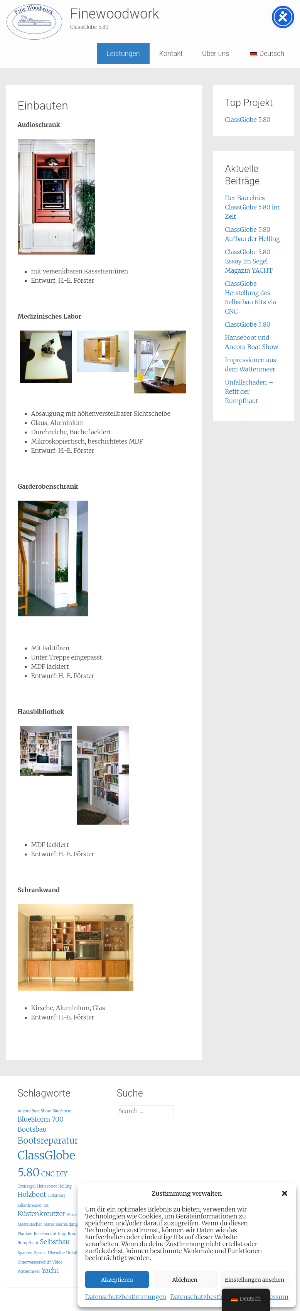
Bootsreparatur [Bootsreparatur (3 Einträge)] (48, 1140)
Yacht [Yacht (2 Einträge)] (50, 1270)
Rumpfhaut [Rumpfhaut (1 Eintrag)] (28, 1242)
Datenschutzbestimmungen (126, 1297)
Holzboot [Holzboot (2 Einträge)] (32, 1194)
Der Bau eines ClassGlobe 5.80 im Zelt (252, 207)
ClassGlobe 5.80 (247, 119)
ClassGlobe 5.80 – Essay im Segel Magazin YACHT (250, 261)
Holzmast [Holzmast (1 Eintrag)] (56, 1195)
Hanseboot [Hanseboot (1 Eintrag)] (47, 1186)
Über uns (215, 53)
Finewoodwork (114, 14)
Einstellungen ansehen (254, 1279)
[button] (284, 1193)
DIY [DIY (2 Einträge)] (61, 1174)
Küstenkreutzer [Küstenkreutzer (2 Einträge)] (42, 1214)
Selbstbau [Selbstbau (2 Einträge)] (55, 1242)
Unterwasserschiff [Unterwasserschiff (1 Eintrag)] (34, 1262)
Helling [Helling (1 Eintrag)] (64, 1186)
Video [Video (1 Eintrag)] (57, 1262)
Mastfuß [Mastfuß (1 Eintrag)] (75, 1214)
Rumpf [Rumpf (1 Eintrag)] (74, 1233)
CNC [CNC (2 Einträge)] (48, 1174)
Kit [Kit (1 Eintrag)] (46, 1205)
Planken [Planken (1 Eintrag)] (25, 1233)
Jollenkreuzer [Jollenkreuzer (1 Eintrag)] (30, 1205)
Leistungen (123, 53)
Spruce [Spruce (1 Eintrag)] (40, 1252)
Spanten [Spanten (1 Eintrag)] (25, 1252)
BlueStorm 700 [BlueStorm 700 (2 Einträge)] (41, 1119)
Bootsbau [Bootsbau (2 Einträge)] (32, 1129)
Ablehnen (184, 1279)
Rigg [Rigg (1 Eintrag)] (62, 1233)
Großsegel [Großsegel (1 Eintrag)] (27, 1186)
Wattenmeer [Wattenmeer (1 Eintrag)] (29, 1271)
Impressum (271, 1297)
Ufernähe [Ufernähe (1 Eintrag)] (56, 1252)
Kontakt (171, 53)
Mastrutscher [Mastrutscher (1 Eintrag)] (30, 1224)
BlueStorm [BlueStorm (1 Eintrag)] (62, 1111)
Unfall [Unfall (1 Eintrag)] (72, 1252)
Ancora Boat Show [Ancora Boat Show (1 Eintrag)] (34, 1111)
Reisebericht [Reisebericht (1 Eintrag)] (45, 1233)
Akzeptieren (117, 1279)
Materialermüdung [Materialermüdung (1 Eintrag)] (61, 1224)
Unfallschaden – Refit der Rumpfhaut (249, 391)
